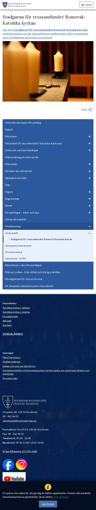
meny (86, 5)
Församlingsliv (10, 316)
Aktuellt (7, 320)
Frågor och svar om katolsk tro (19, 366)
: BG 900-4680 (20, 451)
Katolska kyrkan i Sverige (16, 311)
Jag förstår (48, 504)
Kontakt (7, 325)
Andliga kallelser (11, 361)
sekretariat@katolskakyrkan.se (20, 420)
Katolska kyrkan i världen (16, 307)
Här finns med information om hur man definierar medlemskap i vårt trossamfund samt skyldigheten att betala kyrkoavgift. (45, 33)
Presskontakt (10, 378)
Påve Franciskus (11, 357)
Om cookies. (61, 496)
